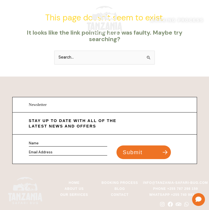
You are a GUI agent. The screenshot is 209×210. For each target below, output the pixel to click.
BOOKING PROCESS (177, 20)
